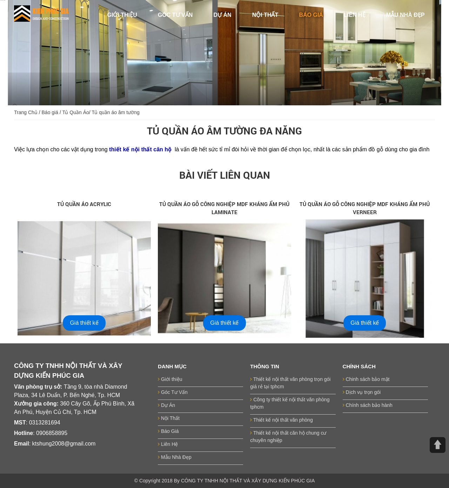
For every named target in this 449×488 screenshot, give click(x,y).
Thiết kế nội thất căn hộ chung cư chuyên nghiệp (288, 436)
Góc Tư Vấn (173, 392)
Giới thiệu (170, 379)
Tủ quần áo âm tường (115, 112)
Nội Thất (169, 418)
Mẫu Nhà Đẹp (175, 457)
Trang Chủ (26, 112)
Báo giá (50, 112)
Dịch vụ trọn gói (362, 392)
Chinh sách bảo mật (366, 379)
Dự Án (166, 405)
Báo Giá (168, 431)
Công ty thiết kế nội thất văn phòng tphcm (289, 403)
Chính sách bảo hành (368, 405)
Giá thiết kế (84, 323)
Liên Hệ (168, 444)
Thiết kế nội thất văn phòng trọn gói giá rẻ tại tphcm (290, 382)
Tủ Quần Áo (75, 112)
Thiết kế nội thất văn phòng (281, 420)
